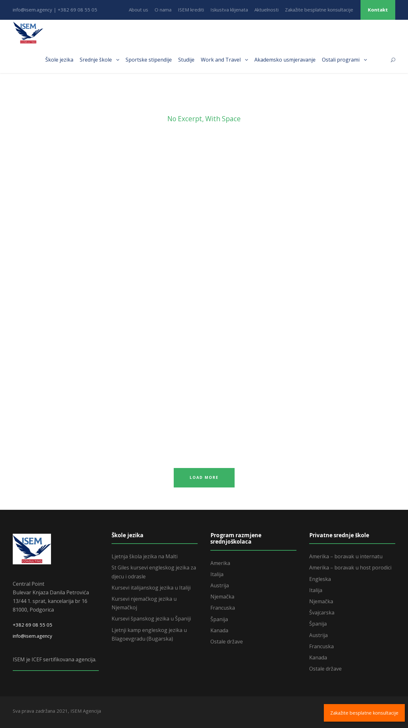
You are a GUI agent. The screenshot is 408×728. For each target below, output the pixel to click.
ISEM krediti (191, 9)
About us (138, 9)
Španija (219, 619)
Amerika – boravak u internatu (345, 556)
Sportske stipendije (149, 59)
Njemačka (222, 596)
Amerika (220, 563)
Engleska (320, 579)
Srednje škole (96, 59)
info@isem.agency (32, 636)
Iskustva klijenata (229, 9)
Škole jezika (59, 59)
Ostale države (226, 641)
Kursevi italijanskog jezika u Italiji (151, 587)
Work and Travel (221, 59)
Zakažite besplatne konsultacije (319, 9)
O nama (163, 9)
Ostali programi (341, 59)
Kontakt (378, 9)
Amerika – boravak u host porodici (350, 567)
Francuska (222, 607)
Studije (186, 59)
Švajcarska (321, 612)
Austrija (219, 585)
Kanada (219, 630)
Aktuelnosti (266, 9)
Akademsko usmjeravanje (285, 59)
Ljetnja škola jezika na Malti (145, 556)
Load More (204, 477)
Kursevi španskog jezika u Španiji (151, 618)
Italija (216, 574)
